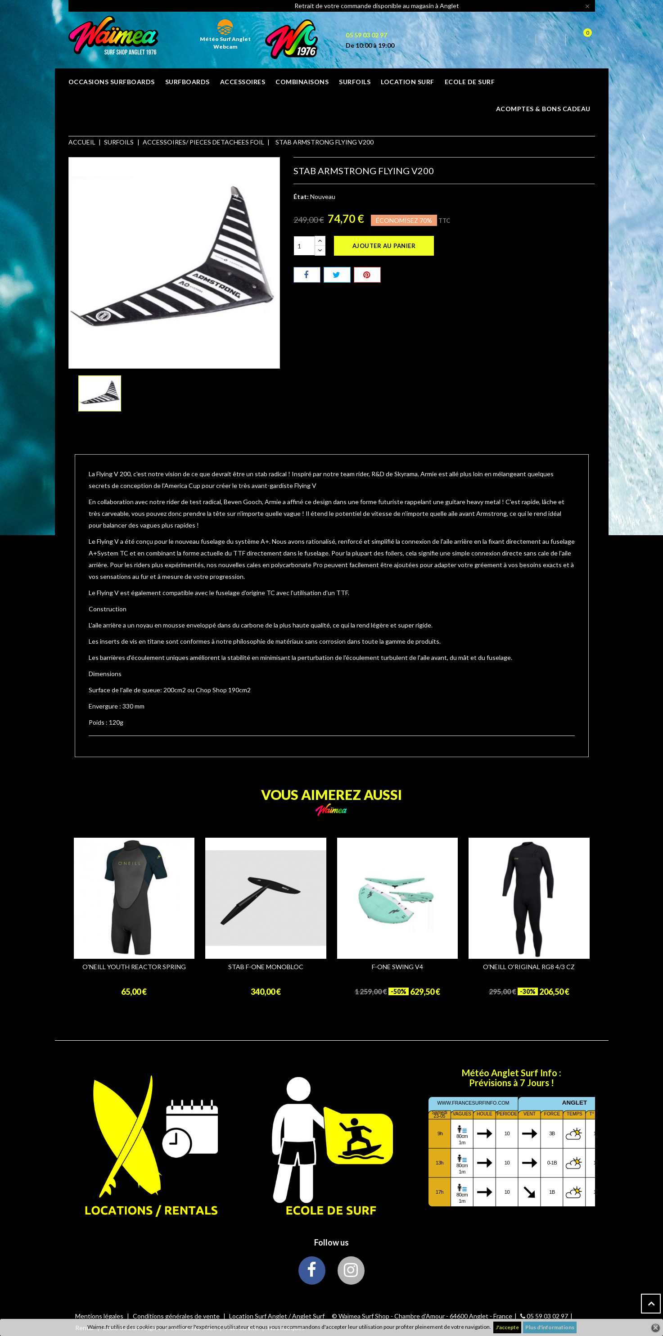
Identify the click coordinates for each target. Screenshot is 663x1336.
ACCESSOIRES (243, 82)
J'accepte (507, 1327)
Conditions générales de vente (177, 1316)
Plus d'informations (549, 1327)
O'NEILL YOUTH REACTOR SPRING (134, 966)
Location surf (407, 82)
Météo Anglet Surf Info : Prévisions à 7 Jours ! (511, 1077)
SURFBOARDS (187, 82)
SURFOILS (354, 82)
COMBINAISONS (302, 82)
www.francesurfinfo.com (473, 1103)
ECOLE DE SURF (470, 82)
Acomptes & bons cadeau (543, 109)
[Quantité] (304, 246)
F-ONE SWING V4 (397, 966)
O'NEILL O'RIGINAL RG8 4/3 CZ (529, 966)
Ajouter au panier (384, 245)
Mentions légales (100, 1316)
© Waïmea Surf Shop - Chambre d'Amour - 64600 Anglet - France (422, 1316)
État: (301, 196)
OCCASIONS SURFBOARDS (111, 82)
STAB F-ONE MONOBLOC (265, 966)
